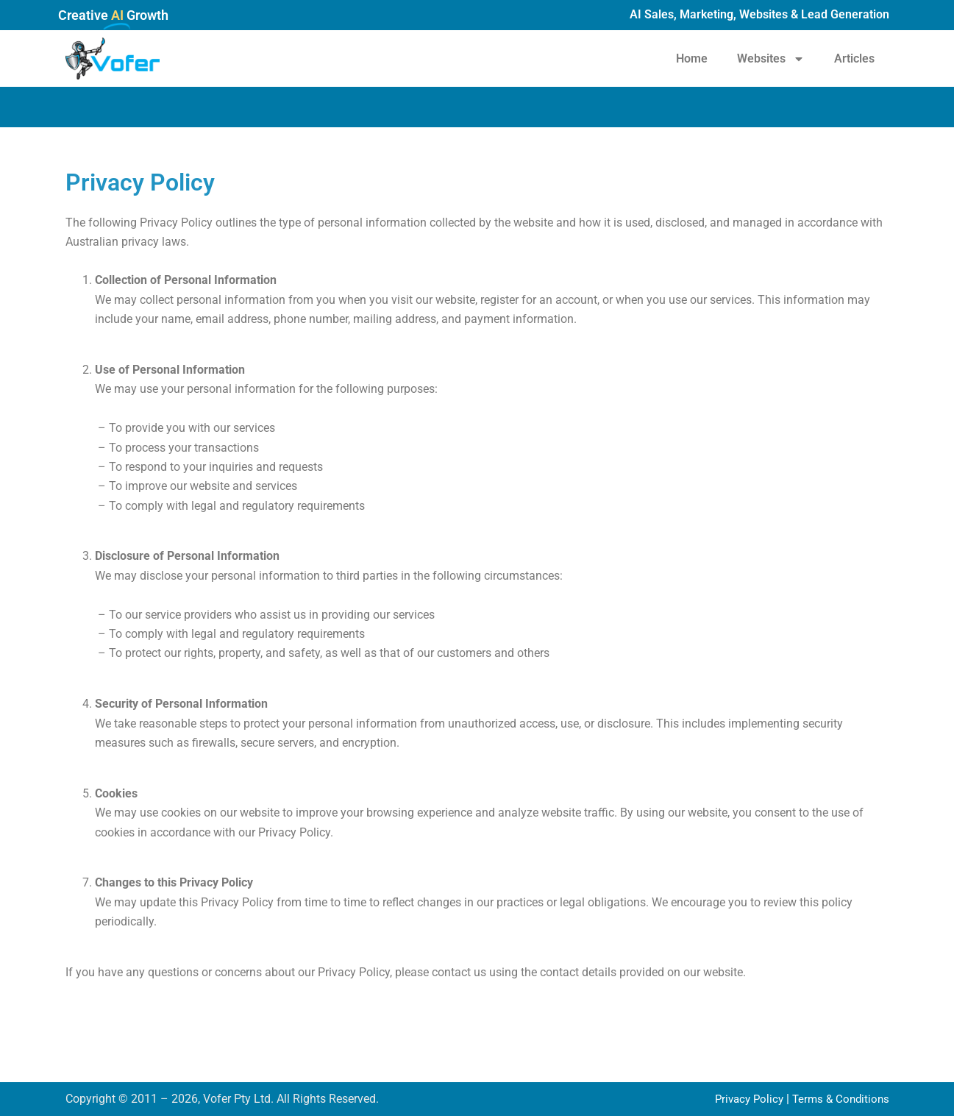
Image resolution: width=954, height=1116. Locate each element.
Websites (771, 59)
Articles (854, 58)
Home (692, 58)
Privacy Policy (742, 1099)
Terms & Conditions (838, 1099)
